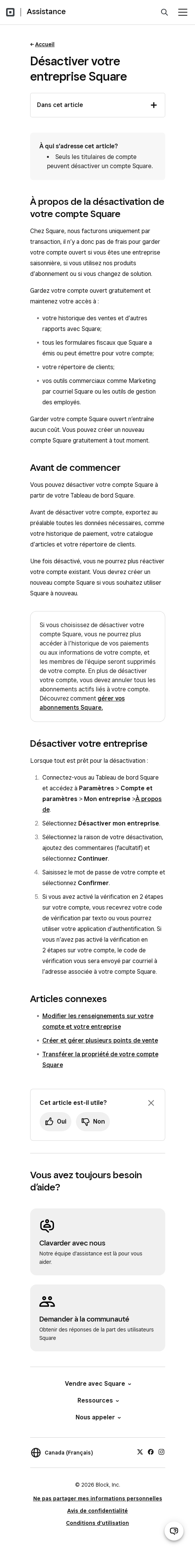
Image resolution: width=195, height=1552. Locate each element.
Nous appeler (98, 1417)
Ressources (97, 1400)
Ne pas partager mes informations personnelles (97, 1498)
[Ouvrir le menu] (183, 12)
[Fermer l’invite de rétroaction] (151, 1103)
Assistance (46, 11)
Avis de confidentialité (97, 1511)
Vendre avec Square (97, 1383)
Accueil (45, 44)
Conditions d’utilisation (97, 1523)
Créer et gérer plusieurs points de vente (100, 1040)
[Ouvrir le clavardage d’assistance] (174, 1531)
